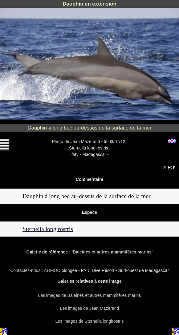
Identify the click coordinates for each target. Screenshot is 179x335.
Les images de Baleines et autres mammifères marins (89, 295)
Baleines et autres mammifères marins (112, 251)
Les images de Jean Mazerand (89, 308)
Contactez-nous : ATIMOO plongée (44, 270)
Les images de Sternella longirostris (89, 321)
